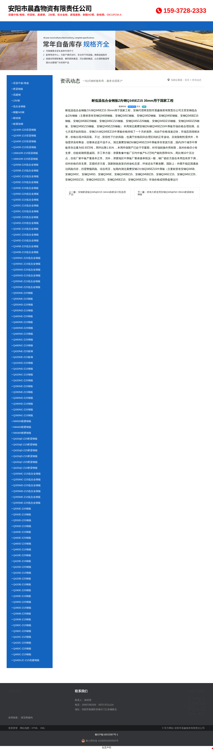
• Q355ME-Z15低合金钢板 (26, 497)
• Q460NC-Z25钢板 (22, 339)
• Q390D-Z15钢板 (21, 607)
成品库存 (76, 25)
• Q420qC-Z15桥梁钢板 (25, 467)
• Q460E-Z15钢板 (21, 531)
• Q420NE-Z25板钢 (22, 351)
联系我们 (196, 25)
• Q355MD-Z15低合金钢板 (26, 491)
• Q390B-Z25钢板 (21, 613)
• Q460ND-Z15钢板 (22, 333)
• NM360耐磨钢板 (21, 432)
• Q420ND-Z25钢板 (22, 362)
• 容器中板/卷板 (20, 83)
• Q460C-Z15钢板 (21, 654)
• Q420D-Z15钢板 (21, 572)
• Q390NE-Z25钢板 (22, 386)
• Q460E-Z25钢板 (21, 537)
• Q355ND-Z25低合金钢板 (26, 269)
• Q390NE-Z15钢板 (22, 392)
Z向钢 (90, 110)
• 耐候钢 (16, 118)
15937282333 (89, 704)
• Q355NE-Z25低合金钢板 (26, 287)
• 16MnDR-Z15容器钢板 (25, 153)
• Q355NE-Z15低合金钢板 (26, 281)
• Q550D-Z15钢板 (21, 526)
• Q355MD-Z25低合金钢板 (26, 485)
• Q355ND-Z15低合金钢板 (26, 275)
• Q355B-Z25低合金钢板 (25, 164)
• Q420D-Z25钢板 (21, 566)
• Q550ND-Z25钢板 (22, 304)
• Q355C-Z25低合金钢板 (25, 211)
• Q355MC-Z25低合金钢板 (26, 479)
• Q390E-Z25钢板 (21, 590)
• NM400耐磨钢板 (21, 427)
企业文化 (116, 25)
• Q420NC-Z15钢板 (22, 374)
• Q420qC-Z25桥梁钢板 (25, 462)
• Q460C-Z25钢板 (21, 648)
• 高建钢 (16, 94)
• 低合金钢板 (19, 106)
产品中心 (56, 25)
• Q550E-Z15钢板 (21, 514)
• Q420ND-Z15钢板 (22, 368)
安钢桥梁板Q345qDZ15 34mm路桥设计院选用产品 (97, 193)
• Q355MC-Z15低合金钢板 (26, 473)
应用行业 (96, 25)
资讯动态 (136, 25)
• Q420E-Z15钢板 (21, 561)
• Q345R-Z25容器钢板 (24, 141)
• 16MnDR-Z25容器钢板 (25, 158)
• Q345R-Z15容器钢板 (24, 147)
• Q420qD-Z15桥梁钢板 (25, 456)
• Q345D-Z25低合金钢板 (25, 223)
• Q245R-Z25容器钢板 (24, 129)
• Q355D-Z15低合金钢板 (25, 199)
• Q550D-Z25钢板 (21, 520)
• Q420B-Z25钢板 (21, 578)
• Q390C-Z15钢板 (21, 625)
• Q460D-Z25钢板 (21, 543)
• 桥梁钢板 (17, 88)
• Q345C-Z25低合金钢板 (25, 234)
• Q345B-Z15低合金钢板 (25, 252)
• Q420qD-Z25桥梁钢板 (25, 450)
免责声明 (106, 747)
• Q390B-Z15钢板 (21, 619)
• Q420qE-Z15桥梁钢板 (24, 444)
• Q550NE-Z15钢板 (22, 298)
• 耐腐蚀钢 (17, 123)
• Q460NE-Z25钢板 (22, 316)
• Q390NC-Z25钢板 (22, 409)
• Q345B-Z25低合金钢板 (25, 246)
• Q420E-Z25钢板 (21, 555)
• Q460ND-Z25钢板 (22, 327)
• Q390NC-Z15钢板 (22, 415)
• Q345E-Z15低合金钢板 (25, 228)
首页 (187, 80)
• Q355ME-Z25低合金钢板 (26, 502)
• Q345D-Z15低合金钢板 (25, 240)
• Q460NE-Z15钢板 (22, 322)
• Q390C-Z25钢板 (21, 631)
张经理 (87, 700)
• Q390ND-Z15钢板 (22, 403)
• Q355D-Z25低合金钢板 (25, 193)
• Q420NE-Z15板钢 (22, 357)
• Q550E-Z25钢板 (21, 508)
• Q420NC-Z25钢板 (22, 380)
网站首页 (16, 25)
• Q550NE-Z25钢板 (22, 292)
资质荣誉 (156, 25)
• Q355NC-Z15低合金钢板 (26, 263)
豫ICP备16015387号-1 (106, 734)
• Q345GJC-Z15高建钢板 (25, 660)
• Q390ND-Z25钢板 (22, 397)
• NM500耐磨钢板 (21, 421)
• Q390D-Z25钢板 (21, 601)
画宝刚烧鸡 (27, 717)
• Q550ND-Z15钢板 (22, 310)
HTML (35, 728)
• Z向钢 (16, 100)
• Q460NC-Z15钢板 (22, 345)
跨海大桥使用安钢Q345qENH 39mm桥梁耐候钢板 (166, 193)
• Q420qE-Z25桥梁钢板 (24, 438)
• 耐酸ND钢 (18, 112)
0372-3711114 (106, 704)
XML (42, 728)
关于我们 (36, 25)
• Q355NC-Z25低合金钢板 (26, 257)
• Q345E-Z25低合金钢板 (25, 217)
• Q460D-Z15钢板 (21, 549)
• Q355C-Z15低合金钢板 (25, 205)
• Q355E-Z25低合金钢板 (25, 182)
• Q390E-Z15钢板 (21, 596)
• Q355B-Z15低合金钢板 (25, 170)
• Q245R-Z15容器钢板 (24, 135)
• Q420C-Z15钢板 (21, 636)
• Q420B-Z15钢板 (21, 584)
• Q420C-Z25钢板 (21, 642)
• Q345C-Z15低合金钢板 (25, 176)
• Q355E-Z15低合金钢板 (25, 188)
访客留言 (176, 25)
